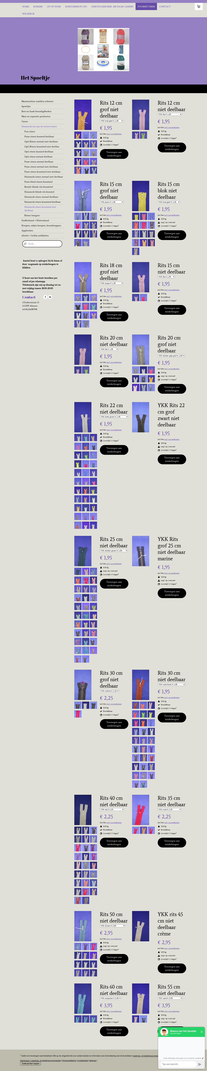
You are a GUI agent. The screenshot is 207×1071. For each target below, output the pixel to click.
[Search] (42, 243)
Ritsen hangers (32, 215)
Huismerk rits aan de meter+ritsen (39, 126)
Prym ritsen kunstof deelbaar (39, 136)
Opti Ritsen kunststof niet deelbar (41, 146)
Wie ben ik (28, 13)
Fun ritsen (29, 131)
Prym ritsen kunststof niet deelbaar (42, 171)
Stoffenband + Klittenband (35, 220)
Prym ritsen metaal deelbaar (38, 161)
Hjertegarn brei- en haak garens (112, 6)
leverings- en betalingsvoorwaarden (147, 1056)
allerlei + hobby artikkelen (35, 235)
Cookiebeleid (82, 1061)
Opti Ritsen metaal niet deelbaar (41, 141)
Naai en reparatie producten (36, 116)
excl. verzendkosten (114, 134)
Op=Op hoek (54, 6)
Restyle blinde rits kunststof (38, 186)
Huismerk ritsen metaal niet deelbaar (43, 176)
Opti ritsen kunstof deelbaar (38, 151)
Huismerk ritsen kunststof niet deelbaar (40, 209)
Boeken (38, 6)
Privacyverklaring (69, 1061)
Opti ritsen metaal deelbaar (38, 156)
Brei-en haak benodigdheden (36, 111)
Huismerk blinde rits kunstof (39, 191)
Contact (165, 6)
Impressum (24, 1061)
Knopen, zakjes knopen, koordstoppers (41, 225)
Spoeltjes (26, 106)
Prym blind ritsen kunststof (38, 181)
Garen (25, 121)
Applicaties (27, 230)
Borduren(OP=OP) (76, 6)
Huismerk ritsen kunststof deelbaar (42, 202)
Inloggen (183, 1067)
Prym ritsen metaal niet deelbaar (41, 166)
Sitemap (92, 1061)
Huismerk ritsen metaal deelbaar (41, 196)
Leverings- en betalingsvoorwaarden (46, 1061)
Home (25, 6)
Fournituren (146, 6)
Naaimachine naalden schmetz (37, 101)
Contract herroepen (30, 1064)
